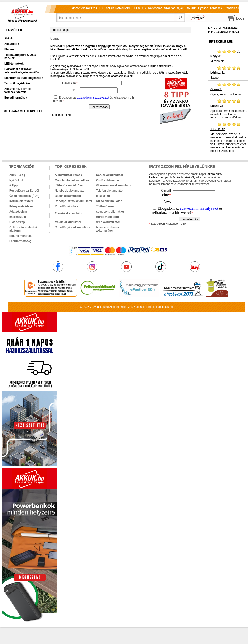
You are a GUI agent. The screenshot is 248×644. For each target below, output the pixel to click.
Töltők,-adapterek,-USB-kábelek (20, 56)
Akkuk (8, 38)
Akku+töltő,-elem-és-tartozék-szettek (18, 90)
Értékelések (221, 41)
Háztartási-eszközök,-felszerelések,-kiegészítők (21, 70)
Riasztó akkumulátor (68, 213)
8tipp (66, 30)
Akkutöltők (11, 44)
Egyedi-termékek (15, 97)
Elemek (9, 49)
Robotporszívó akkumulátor (73, 201)
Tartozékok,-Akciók (17, 83)
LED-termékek (14, 63)
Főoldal (56, 30)
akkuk (101, 306)
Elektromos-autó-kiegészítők (23, 78)
